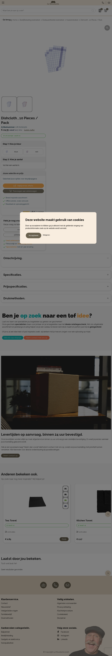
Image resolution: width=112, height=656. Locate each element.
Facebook (63, 632)
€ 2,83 (8, 539)
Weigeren (46, 234)
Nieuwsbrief (6, 607)
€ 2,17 (79, 539)
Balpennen (5, 632)
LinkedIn (62, 639)
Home (15, 20)
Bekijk (64, 539)
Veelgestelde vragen (9, 611)
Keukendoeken (72, 20)
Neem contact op (10, 456)
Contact (4, 603)
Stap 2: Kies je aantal (13, 159)
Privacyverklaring (64, 607)
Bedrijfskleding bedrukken (30, 20)
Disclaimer (61, 618)
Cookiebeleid (62, 614)
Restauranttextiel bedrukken (53, 20)
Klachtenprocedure (65, 611)
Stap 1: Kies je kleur (12, 144)
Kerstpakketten (7, 643)
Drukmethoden (7, 618)
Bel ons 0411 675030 (12, 338)
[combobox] (45, 10)
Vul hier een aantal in (11, 165)
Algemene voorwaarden (67, 603)
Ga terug (7, 20)
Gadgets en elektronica (10, 639)
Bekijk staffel (29, 130)
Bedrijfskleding (7, 636)
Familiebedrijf (6, 614)
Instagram (63, 635)
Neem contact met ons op (36, 338)
